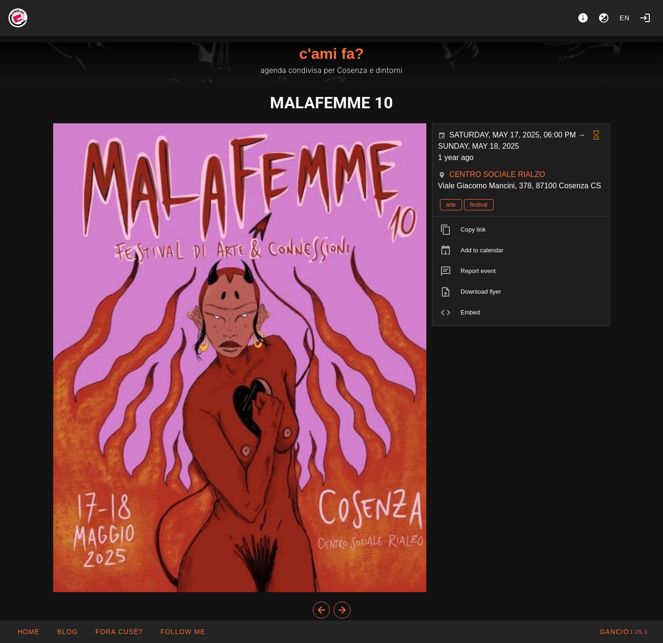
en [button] (625, 18)
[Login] (645, 18)
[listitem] (521, 229)
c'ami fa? (331, 53)
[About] (583, 18)
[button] (118, 631)
